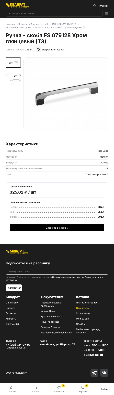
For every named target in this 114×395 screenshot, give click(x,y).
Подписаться (14, 287)
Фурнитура (82, 308)
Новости (10, 308)
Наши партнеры (50, 321)
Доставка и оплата (51, 316)
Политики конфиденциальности (67, 277)
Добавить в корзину (57, 227)
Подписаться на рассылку (28, 263)
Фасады (80, 323)
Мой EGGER (82, 318)
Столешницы (83, 313)
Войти (104, 389)
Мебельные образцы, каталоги (88, 331)
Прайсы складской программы (51, 304)
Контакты (11, 318)
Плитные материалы (87, 302)
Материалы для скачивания (56, 332)
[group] (65, 98)
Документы (12, 323)
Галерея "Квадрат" (52, 327)
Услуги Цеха (48, 311)
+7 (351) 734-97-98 (18, 344)
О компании (12, 302)
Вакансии (11, 313)
